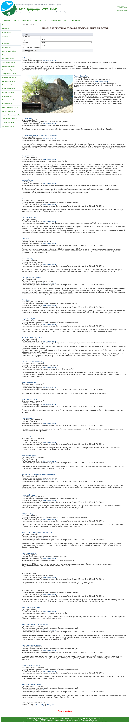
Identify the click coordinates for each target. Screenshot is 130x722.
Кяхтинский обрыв (28, 495)
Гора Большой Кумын (29, 217)
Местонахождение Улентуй (31, 684)
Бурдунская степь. (28, 156)
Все (53, 705)
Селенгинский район (9, 111)
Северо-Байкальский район (11, 115)
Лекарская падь (27, 514)
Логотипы (5, 40)
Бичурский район (8, 58)
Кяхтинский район (8, 92)
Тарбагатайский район (9, 119)
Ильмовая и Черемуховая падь (33, 362)
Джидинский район (8, 62)
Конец (48, 705)
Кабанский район (8, 85)
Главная (119, 9)
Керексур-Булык (28, 418)
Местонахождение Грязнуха (32, 645)
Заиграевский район (9, 73)
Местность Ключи (28, 589)
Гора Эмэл (26, 300)
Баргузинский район (9, 51)
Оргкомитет (6, 36)
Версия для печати (122, 10)
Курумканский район (9, 77)
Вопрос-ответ (6, 47)
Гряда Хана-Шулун (28, 319)
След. (43, 705)
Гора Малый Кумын (29, 259)
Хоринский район (8, 126)
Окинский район (7, 104)
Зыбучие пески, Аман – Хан (32, 337)
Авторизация (120, 6)
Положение (6, 28)
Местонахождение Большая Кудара (35, 624)
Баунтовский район (8, 55)
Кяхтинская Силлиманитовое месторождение (38, 474)
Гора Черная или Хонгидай (31, 277)
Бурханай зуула (27, 180)
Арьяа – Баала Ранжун (82, 76)
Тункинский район (8, 122)
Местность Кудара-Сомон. (31, 607)
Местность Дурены (29, 553)
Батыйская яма (27, 118)
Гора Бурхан (26, 238)
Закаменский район (8, 70)
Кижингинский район (9, 88)
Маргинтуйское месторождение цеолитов (37, 532)
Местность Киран (28, 572)
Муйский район (7, 96)
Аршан (24, 57)
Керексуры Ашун (28, 437)
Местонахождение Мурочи (31, 666)
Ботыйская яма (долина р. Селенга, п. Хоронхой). (39, 135)
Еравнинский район (8, 66)
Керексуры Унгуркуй (29, 455)
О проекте (5, 43)
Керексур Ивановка (29, 382)
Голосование (6, 32)
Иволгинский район (8, 81)
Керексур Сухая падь (29, 399)
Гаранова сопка (27, 199)
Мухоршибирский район (10, 100)
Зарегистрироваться (122, 7)
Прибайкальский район (10, 107)
